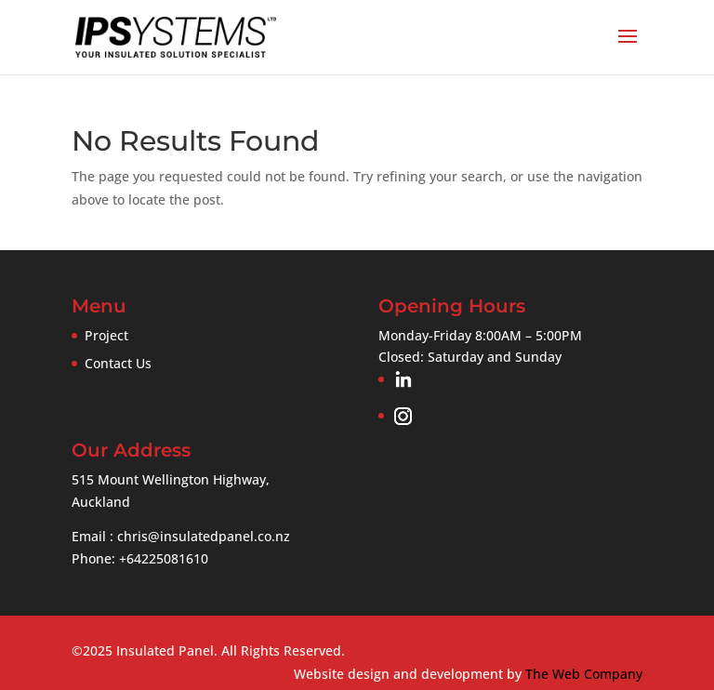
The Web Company (583, 674)
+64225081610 (163, 558)
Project (106, 335)
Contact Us (118, 363)
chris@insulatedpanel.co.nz (203, 536)
